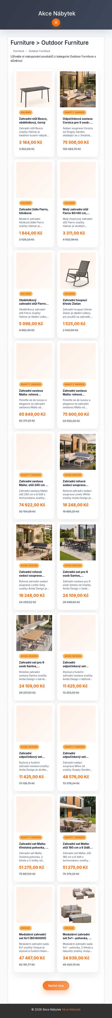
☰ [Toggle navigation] (56, 22)
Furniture (18, 51)
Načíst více (56, 985)
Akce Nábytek (56, 13)
